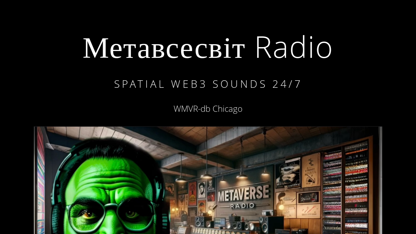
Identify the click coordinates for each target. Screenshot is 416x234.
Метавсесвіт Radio (208, 46)
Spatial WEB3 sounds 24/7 (208, 84)
